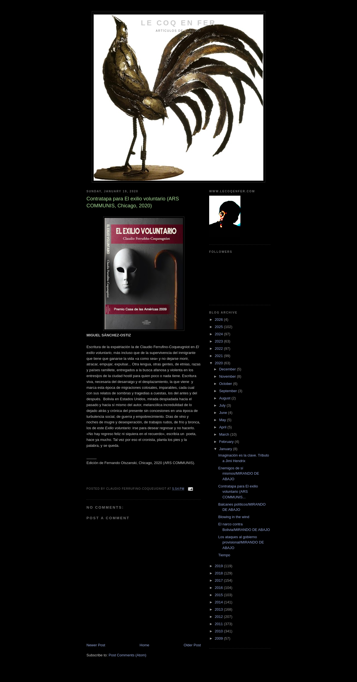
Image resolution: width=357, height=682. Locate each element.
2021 (219, 356)
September (228, 391)
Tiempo (224, 555)
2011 (219, 624)
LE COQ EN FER (178, 23)
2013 (219, 609)
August (225, 398)
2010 (219, 631)
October (226, 384)
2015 (219, 595)
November (228, 376)
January (226, 449)
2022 (219, 348)
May (223, 420)
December (228, 369)
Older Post (192, 645)
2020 (219, 363)
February (227, 442)
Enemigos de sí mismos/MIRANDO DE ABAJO (238, 473)
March (224, 434)
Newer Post (95, 645)
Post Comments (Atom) (127, 655)
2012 (219, 617)
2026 (219, 319)
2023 (219, 341)
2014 (219, 602)
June (223, 413)
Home (144, 645)
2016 (219, 588)
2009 (219, 638)
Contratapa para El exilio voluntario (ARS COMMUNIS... (238, 491)
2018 (219, 573)
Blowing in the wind (233, 517)
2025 (219, 327)
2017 (219, 580)
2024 (219, 334)
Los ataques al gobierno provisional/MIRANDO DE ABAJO (241, 542)
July (223, 405)
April (223, 427)
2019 (219, 566)
